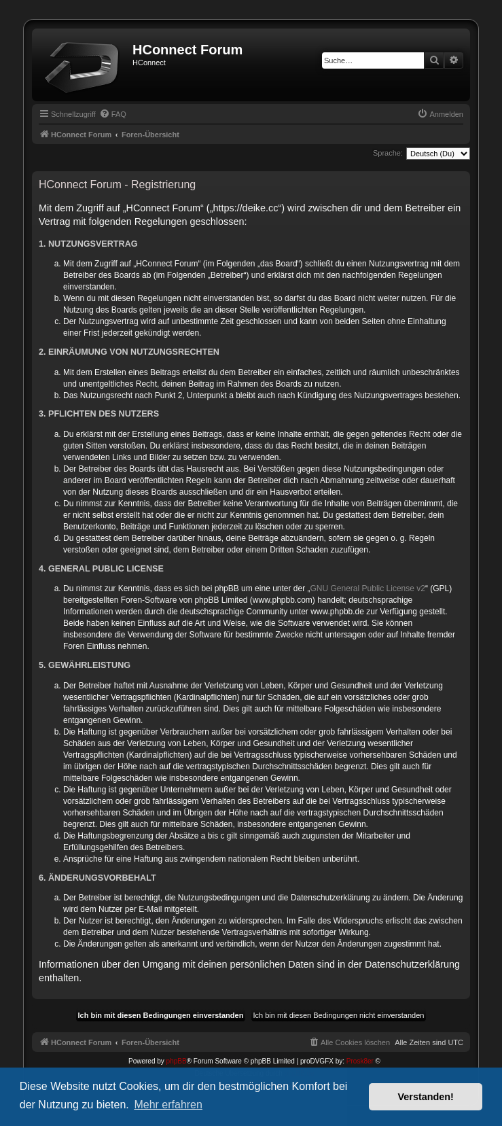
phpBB (176, 1061)
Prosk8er (360, 1061)
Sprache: (388, 153)
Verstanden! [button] (426, 1096)
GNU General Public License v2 (367, 588)
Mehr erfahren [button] (168, 1104)
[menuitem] (112, 114)
